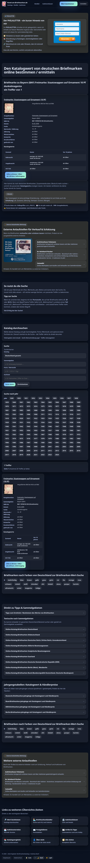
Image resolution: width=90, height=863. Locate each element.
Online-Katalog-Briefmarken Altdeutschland (23, 635)
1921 (28, 418)
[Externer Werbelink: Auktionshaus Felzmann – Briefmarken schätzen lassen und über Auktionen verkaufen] (19, 250)
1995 (7, 447)
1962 (7, 434)
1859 (7, 402)
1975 (21, 438)
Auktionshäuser (48, 4)
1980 (57, 438)
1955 (35, 430)
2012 (50, 451)
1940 (7, 426)
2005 (78, 447)
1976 (28, 438)
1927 (71, 418)
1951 (7, 430)
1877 (57, 406)
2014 (64, 451)
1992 (64, 443)
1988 (35, 443)
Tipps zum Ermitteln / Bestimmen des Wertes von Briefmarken (30, 613)
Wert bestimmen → (68, 4)
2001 (50, 447)
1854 (47, 398)
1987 (28, 443)
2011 (43, 451)
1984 (7, 443)
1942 (21, 426)
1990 (50, 443)
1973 (7, 438)
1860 (14, 402)
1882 (14, 410)
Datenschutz (18, 858)
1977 (35, 438)
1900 (78, 410)
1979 (50, 438)
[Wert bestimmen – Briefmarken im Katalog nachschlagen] (16, 821)
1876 (50, 406)
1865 (50, 402)
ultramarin (9, 588)
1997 (21, 447)
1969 (57, 434)
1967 (43, 434)
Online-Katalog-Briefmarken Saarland (20, 656)
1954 (28, 430)
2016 (78, 451)
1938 (71, 422)
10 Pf (43, 99)
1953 (21, 430)
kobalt (50, 584)
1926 (64, 418)
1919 (14, 418)
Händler (37, 4)
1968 (50, 434)
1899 (71, 410)
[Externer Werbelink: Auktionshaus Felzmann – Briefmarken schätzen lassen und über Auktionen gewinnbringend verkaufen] (60, 244)
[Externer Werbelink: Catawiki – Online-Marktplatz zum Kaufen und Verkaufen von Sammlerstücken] (60, 264)
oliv (43, 584)
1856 (62, 398)
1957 (50, 430)
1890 (50, 410)
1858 (76, 398)
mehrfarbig (12, 580)
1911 (43, 414)
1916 (71, 414)
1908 (35, 414)
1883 (21, 410)
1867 (64, 402)
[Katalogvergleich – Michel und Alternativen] (16, 841)
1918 (7, 418)
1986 (21, 443)
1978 (43, 438)
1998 (28, 447)
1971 (71, 434)
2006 (7, 451)
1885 (28, 410)
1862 (28, 402)
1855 (54, 398)
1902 (7, 414)
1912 (50, 414)
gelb (37, 580)
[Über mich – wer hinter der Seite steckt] (45, 841)
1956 (43, 430)
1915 (64, 414)
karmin (76, 584)
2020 (28, 455)
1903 (14, 414)
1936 (57, 422)
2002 (57, 447)
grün (51, 580)
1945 (43, 426)
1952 (14, 430)
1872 (21, 406)
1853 (40, 398)
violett (17, 584)
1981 (64, 438)
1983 (78, 438)
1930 (14, 422)
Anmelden (83, 4)
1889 (43, 410)
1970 (64, 434)
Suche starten (9, 384)
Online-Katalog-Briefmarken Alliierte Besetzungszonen (27, 646)
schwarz (8, 584)
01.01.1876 (35, 123)
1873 (28, 406)
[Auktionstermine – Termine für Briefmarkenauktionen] (16, 831)
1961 (78, 430)
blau (22, 580)
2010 (35, 451)
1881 (7, 410)
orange (71, 580)
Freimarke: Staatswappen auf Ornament (22, 99)
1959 (64, 430)
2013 (57, 451)
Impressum (6, 858)
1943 (28, 426)
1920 (21, 418)
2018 (14, 455)
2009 (28, 451)
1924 (50, 418)
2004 (71, 447)
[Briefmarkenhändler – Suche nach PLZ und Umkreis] (45, 821)
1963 (14, 434)
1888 (35, 410)
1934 (43, 422)
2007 (14, 451)
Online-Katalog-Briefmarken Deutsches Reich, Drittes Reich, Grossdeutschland (36, 640)
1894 (57, 410)
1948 (64, 426)
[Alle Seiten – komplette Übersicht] (74, 841)
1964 (21, 434)
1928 (78, 418)
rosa (79, 580)
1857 (69, 398)
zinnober (34, 584)
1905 (21, 414)
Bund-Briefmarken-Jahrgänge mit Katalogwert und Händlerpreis (30, 701)
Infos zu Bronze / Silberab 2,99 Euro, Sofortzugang (15, 175)
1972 (78, 434)
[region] (45, 160)
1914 (57, 414)
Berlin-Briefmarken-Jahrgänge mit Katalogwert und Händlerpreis (31, 712)
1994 (78, 443)
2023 (50, 455)
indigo (38, 588)
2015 (71, 451)
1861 (21, 402)
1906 (28, 414)
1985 (14, 443)
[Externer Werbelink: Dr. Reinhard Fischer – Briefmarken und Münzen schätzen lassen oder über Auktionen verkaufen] (60, 254)
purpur (66, 584)
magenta (28, 588)
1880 (78, 406)
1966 (35, 434)
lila (64, 580)
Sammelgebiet (9, 360)
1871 (14, 406)
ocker (19, 588)
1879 (71, 406)
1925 (57, 418)
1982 (71, 438)
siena (59, 584)
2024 (57, 455)
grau (44, 580)
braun (29, 580)
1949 (71, 426)
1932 (28, 422)
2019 (21, 455)
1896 (64, 410)
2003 (64, 447)
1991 (57, 443)
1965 (28, 434)
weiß (25, 584)
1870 (7, 406)
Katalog (6, 352)
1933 (35, 422)
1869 (78, 402)
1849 (12, 398)
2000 (43, 447)
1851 (26, 398)
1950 (78, 426)
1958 (57, 430)
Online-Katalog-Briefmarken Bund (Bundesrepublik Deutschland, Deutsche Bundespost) (39, 673)
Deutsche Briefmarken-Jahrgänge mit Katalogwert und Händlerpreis (32, 696)
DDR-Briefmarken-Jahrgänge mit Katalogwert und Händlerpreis (30, 707)
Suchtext (7, 375)
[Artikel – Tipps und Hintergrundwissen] (74, 831)
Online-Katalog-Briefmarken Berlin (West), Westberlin (26, 667)
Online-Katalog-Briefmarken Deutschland (22, 629)
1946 (50, 426)
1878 (64, 406)
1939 (78, 422)
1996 (14, 447)
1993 (71, 443)
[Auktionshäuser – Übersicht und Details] (74, 821)
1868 (71, 402)
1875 (43, 406)
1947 (57, 426)
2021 (35, 455)
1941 (14, 426)
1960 (71, 430)
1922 (35, 418)
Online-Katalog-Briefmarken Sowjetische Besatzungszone (28, 651)
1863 (35, 402)
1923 (43, 418)
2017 (7, 455)
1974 (14, 438)
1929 (7, 422)
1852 (33, 398)
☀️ (49, 858)
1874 (35, 406)
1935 (50, 422)
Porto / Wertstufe (10, 367)
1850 (19, 398)
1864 (43, 402)
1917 (78, 414)
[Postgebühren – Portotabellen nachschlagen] (45, 831)
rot (58, 580)
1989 (43, 443)
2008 (21, 451)
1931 (21, 422)
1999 (35, 447)
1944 (35, 426)
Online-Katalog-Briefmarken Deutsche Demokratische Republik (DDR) (32, 662)
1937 (64, 422)
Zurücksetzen (22, 384)
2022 (43, 455)
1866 (57, 402)
